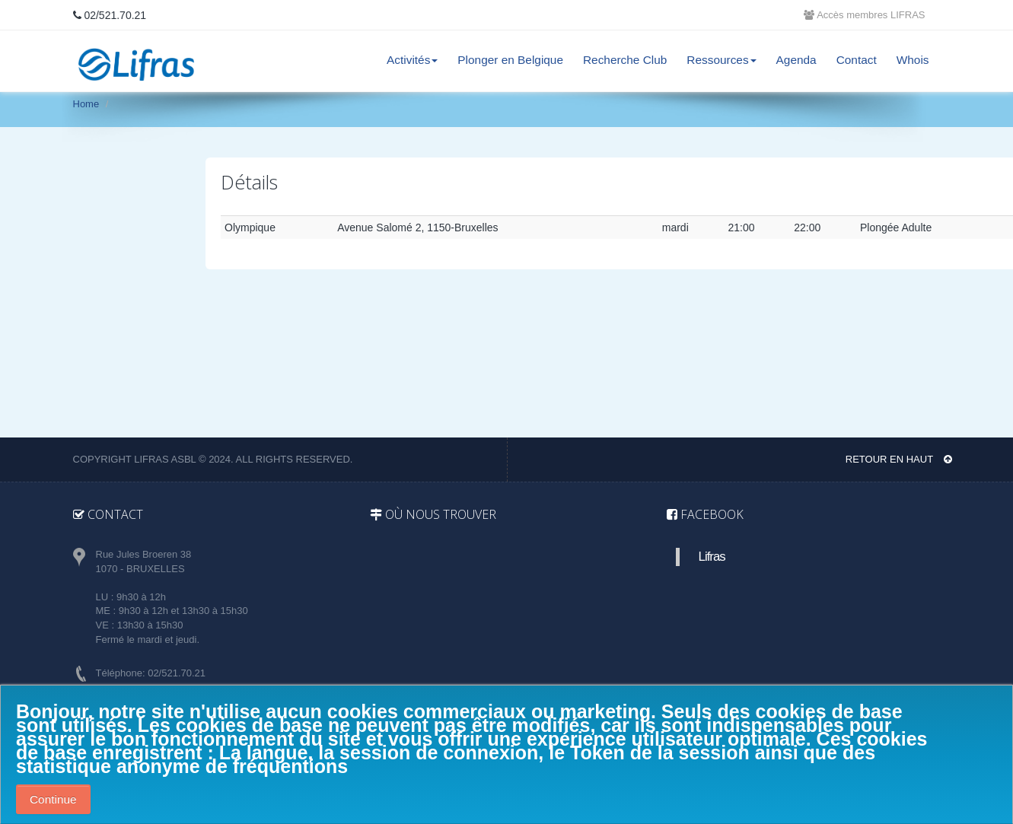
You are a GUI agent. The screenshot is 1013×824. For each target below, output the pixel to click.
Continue (53, 799)
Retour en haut (899, 459)
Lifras (712, 556)
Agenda (796, 59)
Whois (913, 59)
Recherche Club (625, 59)
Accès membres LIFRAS (864, 15)
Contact (856, 59)
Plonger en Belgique (510, 59)
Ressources (721, 59)
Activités (412, 59)
